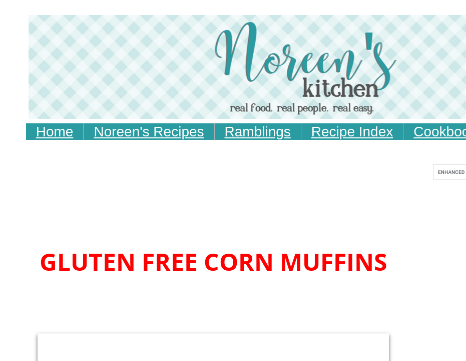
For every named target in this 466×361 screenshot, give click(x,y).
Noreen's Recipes (149, 131)
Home (55, 131)
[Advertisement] (224, 218)
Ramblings (258, 131)
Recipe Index (352, 131)
